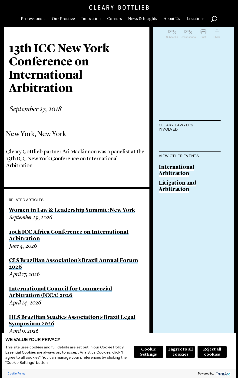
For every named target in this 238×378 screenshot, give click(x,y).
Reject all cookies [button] (212, 352)
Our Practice (63, 19)
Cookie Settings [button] (148, 352)
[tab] (190, 128)
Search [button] (214, 19)
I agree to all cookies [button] (180, 352)
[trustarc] (222, 373)
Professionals (33, 19)
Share (217, 37)
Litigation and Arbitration (177, 210)
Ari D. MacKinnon (182, 141)
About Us (172, 19)
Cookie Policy (16, 373)
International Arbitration (176, 194)
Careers (114, 19)
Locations (196, 19)
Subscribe (172, 37)
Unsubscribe (188, 37)
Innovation (91, 19)
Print (203, 37)
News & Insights (142, 19)
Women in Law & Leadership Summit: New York (72, 210)
